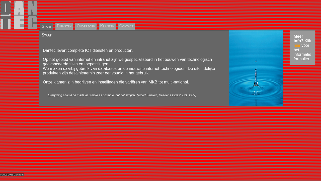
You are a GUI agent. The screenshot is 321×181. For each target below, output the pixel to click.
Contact (126, 26)
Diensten (64, 26)
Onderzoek (85, 26)
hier (297, 45)
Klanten (107, 26)
